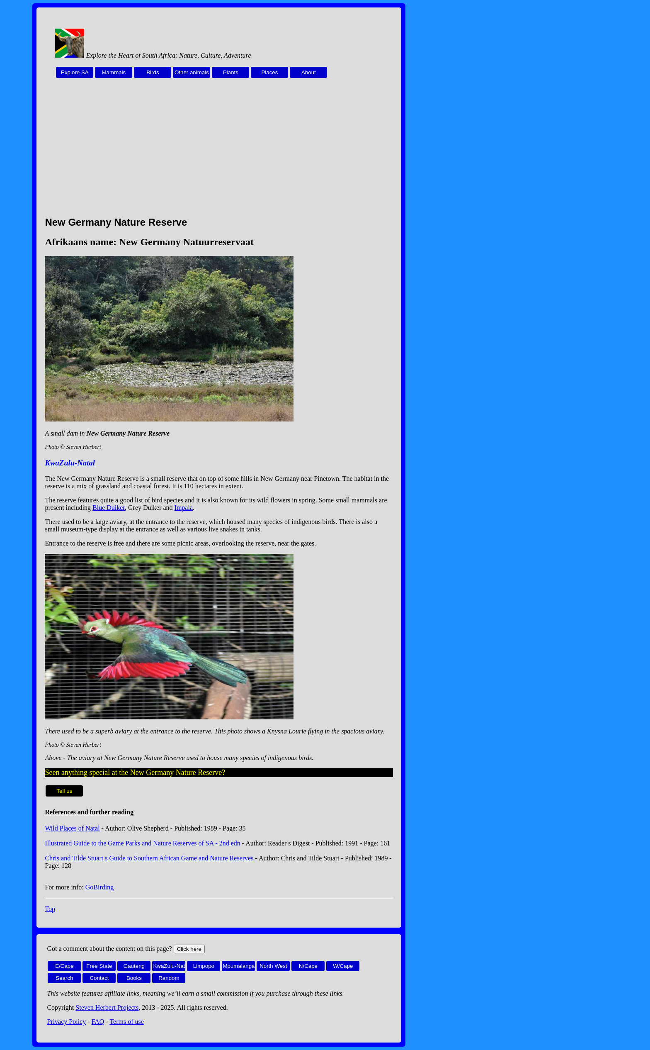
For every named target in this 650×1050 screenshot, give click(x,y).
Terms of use (126, 1021)
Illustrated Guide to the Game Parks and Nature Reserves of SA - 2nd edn (142, 843)
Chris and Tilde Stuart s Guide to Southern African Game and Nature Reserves (149, 858)
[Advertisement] (219, 152)
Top (50, 908)
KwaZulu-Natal (70, 462)
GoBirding (99, 887)
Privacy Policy (66, 1021)
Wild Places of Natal (72, 828)
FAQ (98, 1021)
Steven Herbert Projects (106, 1007)
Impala (184, 507)
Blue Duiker (108, 507)
